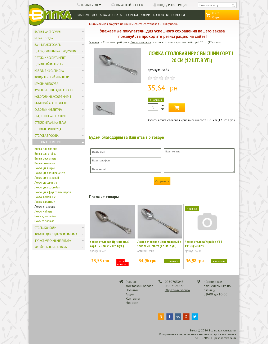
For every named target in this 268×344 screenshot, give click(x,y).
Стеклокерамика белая (50, 122)
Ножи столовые (44, 221)
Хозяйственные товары (51, 247)
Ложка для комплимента (50, 173)
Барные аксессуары (48, 32)
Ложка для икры (45, 168)
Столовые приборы (48, 142)
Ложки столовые (45, 206)
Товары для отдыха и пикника (56, 234)
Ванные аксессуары (48, 45)
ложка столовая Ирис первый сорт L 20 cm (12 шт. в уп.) (109, 244)
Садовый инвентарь (49, 109)
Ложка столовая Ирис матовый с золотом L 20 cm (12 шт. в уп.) (159, 244)
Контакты (161, 14)
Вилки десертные (45, 158)
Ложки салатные (45, 202)
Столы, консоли (45, 227)
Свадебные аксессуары (50, 116)
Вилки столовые (45, 163)
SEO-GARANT (203, 338)
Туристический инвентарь (53, 240)
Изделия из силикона (49, 70)
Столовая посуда (47, 135)
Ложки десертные (46, 182)
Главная (83, 14)
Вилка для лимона (46, 149)
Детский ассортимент (50, 57)
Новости (178, 14)
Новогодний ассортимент (53, 96)
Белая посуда (44, 38)
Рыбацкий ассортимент (51, 103)
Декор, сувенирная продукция (55, 51)
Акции (145, 14)
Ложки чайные (43, 211)
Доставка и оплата (107, 14)
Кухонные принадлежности (54, 90)
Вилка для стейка (45, 153)
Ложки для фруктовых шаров (53, 192)
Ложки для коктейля (47, 187)
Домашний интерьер (49, 64)
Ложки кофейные (45, 197)
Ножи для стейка (45, 216)
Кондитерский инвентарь (53, 77)
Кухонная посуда (46, 83)
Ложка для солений (47, 177)
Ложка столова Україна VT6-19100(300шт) (204, 244)
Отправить (162, 181)
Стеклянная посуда (48, 129)
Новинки (131, 14)
